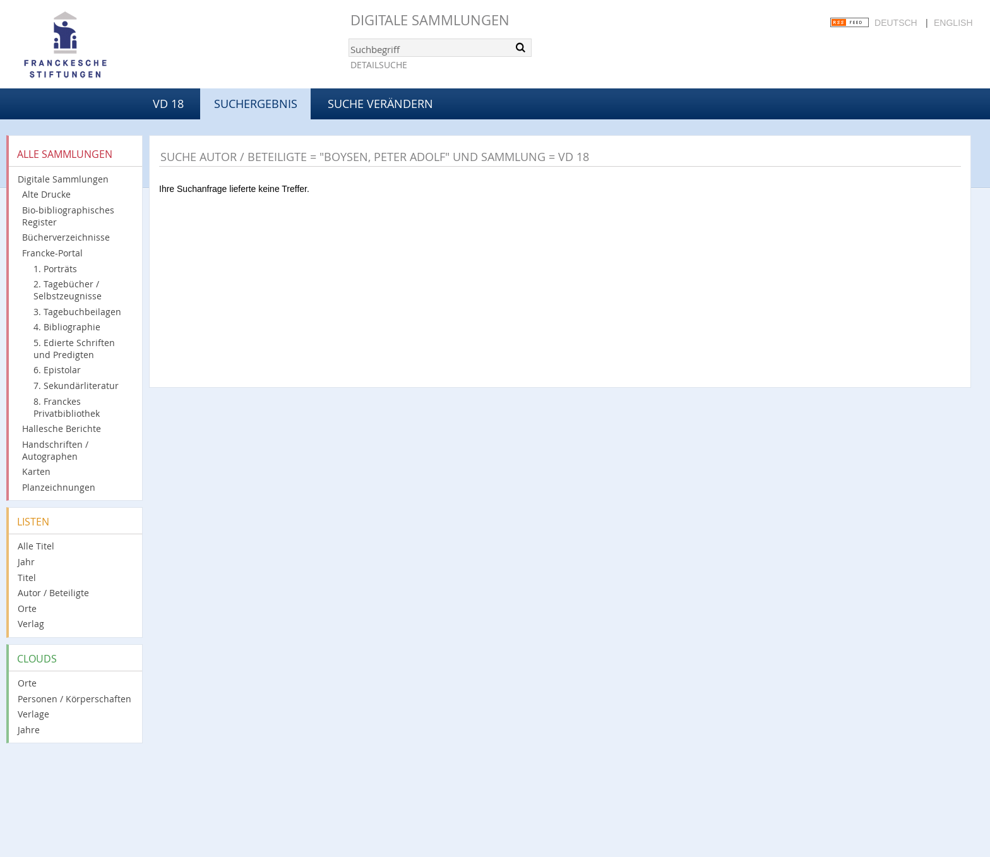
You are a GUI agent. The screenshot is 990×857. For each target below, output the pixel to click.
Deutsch (895, 23)
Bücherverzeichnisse (66, 237)
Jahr (26, 562)
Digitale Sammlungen (430, 20)
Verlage (33, 714)
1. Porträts (55, 269)
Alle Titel (36, 546)
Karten (36, 471)
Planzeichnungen (58, 487)
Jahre (29, 730)
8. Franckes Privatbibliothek (66, 407)
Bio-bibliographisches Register (68, 216)
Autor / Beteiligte (53, 593)
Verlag (31, 624)
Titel (27, 578)
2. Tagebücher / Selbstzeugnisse (67, 290)
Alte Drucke (46, 194)
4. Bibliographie (66, 327)
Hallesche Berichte (61, 428)
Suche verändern (380, 103)
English (953, 23)
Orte (27, 608)
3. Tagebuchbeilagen (77, 312)
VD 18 (168, 103)
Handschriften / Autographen (55, 450)
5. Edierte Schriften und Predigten (74, 349)
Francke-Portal (52, 253)
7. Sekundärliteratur (76, 386)
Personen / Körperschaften (74, 699)
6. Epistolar (57, 370)
